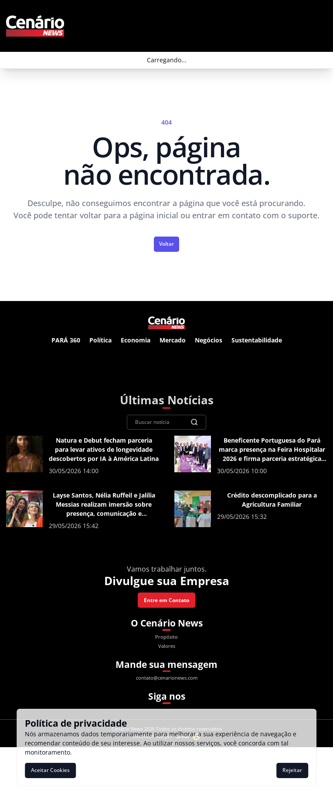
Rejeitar (292, 770)
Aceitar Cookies (50, 770)
